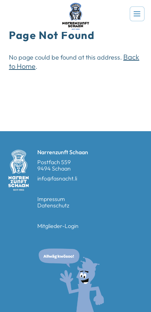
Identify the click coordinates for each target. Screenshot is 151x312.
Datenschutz (53, 205)
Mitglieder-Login (58, 226)
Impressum (51, 199)
